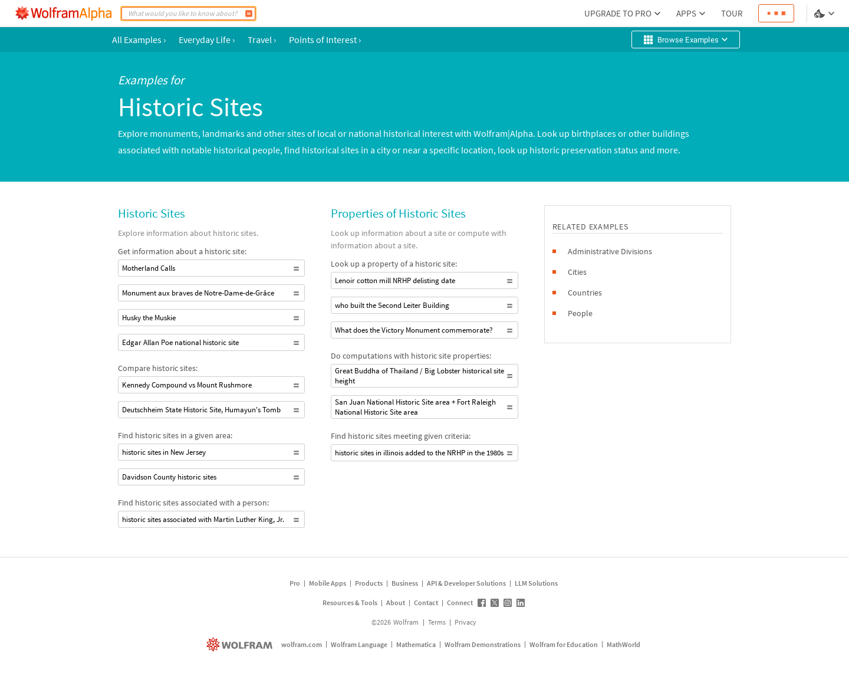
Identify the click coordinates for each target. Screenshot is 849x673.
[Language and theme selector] (825, 13)
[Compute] (249, 13)
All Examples (139, 39)
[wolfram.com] (241, 644)
